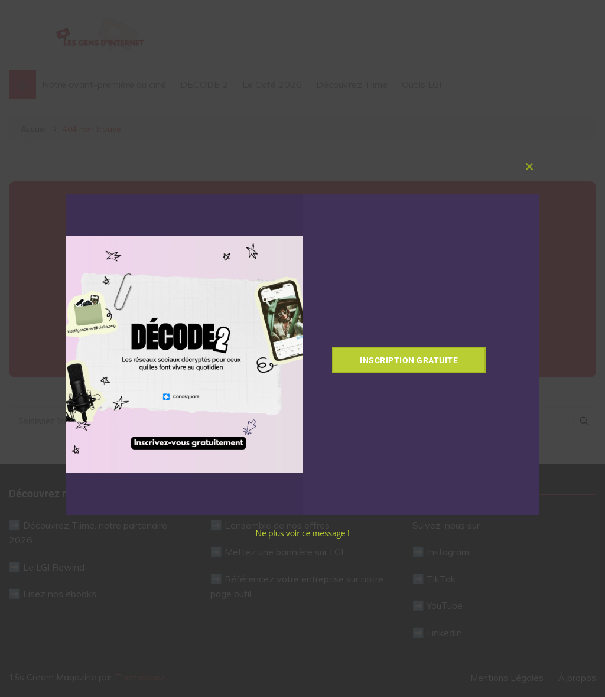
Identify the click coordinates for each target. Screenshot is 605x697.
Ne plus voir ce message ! (303, 533)
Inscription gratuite (409, 360)
